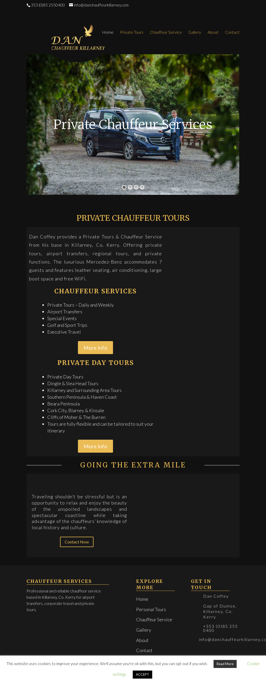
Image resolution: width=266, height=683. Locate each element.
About (213, 32)
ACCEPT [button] (142, 674)
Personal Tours (151, 609)
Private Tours (131, 32)
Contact (232, 32)
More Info (95, 347)
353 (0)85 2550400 (48, 5)
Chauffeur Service (166, 32)
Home (108, 32)
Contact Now (77, 541)
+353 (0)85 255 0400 (220, 628)
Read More (225, 664)
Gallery (194, 32)
